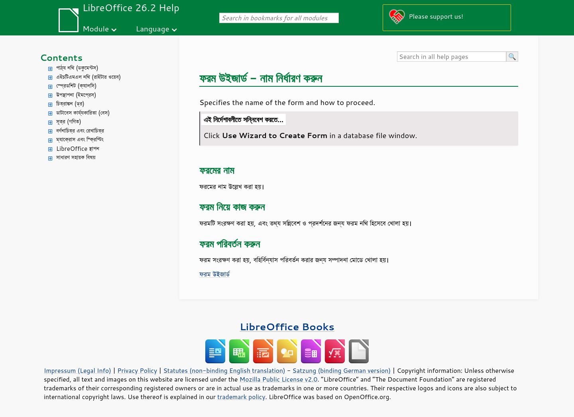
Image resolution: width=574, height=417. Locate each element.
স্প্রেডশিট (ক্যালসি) (76, 86)
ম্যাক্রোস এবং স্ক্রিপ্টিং (80, 139)
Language (152, 28)
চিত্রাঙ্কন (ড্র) (70, 103)
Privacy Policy (137, 370)
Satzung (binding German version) (342, 370)
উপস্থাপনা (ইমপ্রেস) (76, 95)
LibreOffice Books (287, 326)
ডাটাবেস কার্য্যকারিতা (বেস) (83, 113)
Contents (61, 57)
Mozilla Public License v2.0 (279, 379)
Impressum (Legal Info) (77, 370)
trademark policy (241, 396)
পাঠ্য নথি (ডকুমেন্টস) (77, 68)
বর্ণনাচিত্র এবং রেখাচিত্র (80, 131)
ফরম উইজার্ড (214, 274)
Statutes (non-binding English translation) (224, 370)
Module (96, 28)
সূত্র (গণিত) (68, 121)
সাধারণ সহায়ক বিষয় (76, 157)
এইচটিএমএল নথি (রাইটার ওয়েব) (88, 77)
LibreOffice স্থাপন (77, 148)
